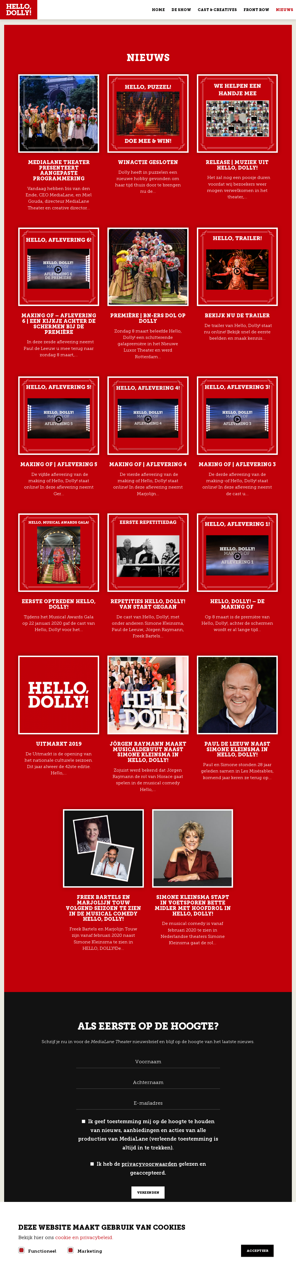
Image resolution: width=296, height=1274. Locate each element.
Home (158, 10)
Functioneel (42, 1251)
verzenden (148, 1192)
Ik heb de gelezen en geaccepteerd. (148, 1168)
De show (181, 10)
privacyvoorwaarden (149, 1164)
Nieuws (284, 10)
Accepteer (257, 1251)
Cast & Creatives (217, 10)
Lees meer (58, 142)
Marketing (89, 1251)
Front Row (256, 10)
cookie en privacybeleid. (85, 1237)
